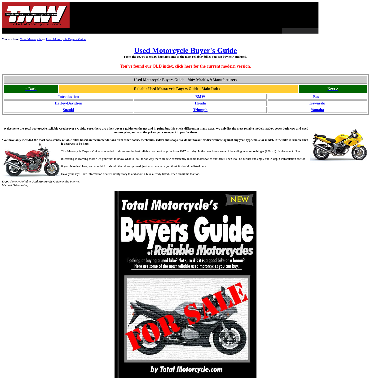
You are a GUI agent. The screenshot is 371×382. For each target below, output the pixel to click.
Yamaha (317, 110)
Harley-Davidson (68, 103)
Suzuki (68, 110)
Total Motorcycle (31, 39)
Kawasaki (317, 103)
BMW (200, 97)
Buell (317, 97)
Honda (200, 103)
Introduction (68, 97)
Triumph (200, 110)
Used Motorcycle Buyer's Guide (66, 39)
